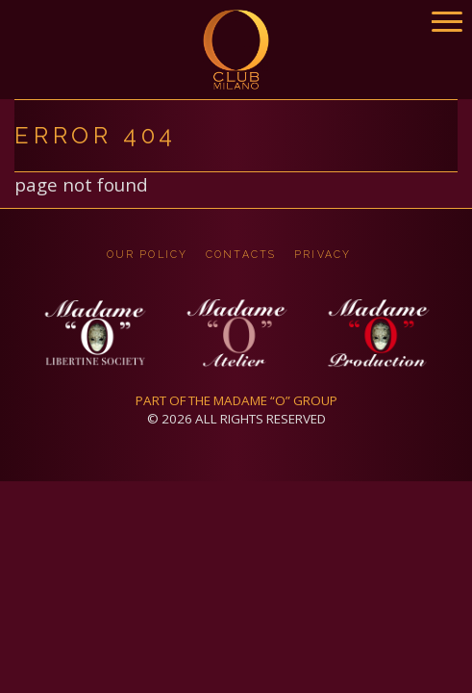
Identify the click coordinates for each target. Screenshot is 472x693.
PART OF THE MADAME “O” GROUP (236, 400)
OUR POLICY (147, 254)
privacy (322, 254)
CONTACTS (241, 254)
